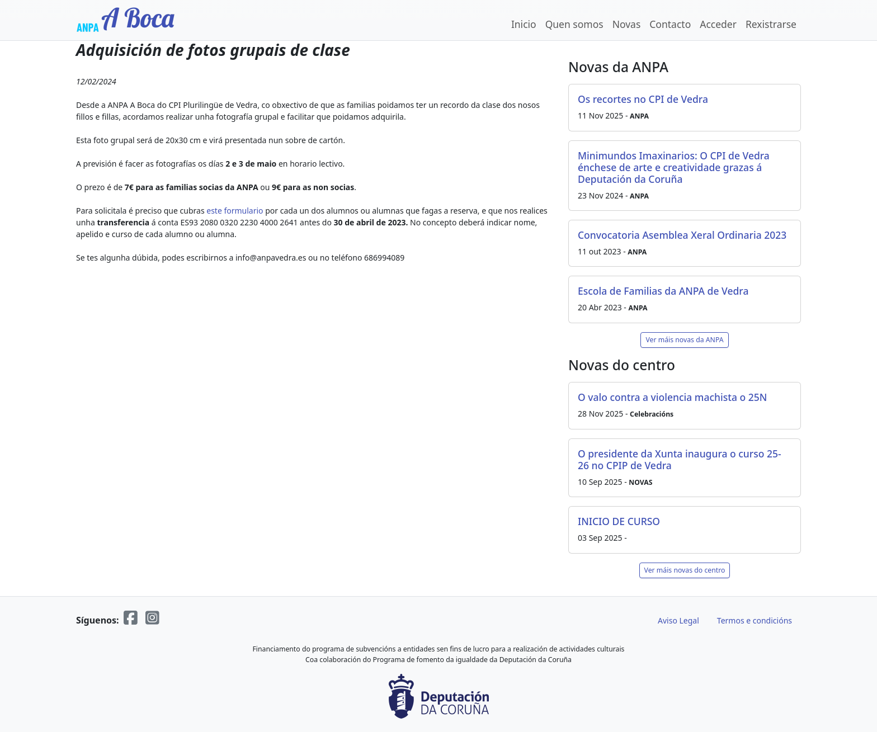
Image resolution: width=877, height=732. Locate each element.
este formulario (234, 210)
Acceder (718, 24)
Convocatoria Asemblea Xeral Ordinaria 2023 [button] (682, 235)
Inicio (523, 24)
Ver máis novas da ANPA (684, 339)
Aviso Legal (678, 620)
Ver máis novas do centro (684, 570)
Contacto (670, 24)
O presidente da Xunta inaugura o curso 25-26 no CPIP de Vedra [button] (679, 459)
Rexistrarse (771, 24)
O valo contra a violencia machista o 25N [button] (672, 397)
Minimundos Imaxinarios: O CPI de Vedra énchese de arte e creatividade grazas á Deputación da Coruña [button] (674, 167)
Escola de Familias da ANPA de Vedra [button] (663, 290)
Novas (626, 24)
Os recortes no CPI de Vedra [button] (643, 99)
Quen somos (574, 24)
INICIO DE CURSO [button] (619, 521)
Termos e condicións (754, 620)
